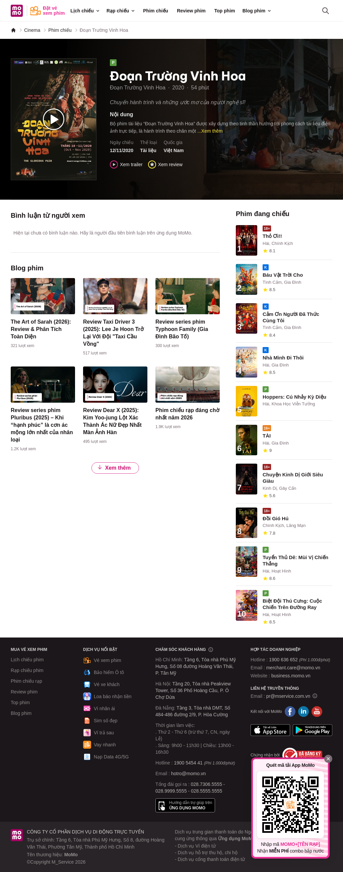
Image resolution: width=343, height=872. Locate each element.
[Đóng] (328, 759)
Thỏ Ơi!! (272, 236)
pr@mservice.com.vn (288, 696)
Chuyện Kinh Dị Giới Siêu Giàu (293, 478)
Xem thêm (114, 467)
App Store (270, 730)
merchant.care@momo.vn (293, 667)
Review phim (191, 10)
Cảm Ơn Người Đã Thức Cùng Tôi (291, 317)
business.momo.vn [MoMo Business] (291, 675)
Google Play (312, 730)
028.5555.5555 (206, 791)
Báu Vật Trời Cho (283, 275)
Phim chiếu (155, 10)
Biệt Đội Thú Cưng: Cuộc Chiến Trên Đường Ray (292, 604)
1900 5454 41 (188, 762)
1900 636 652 (299, 659)
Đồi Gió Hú (275, 518)
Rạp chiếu (121, 10)
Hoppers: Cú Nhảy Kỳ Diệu (294, 397)
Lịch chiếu (85, 10)
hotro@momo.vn (188, 773)
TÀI (267, 436)
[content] (43, 314)
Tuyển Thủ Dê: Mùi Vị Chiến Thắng (295, 560)
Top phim (224, 10)
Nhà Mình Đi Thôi (283, 357)
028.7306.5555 (206, 784)
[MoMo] (13, 30)
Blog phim (257, 10)
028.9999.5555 (171, 791)
